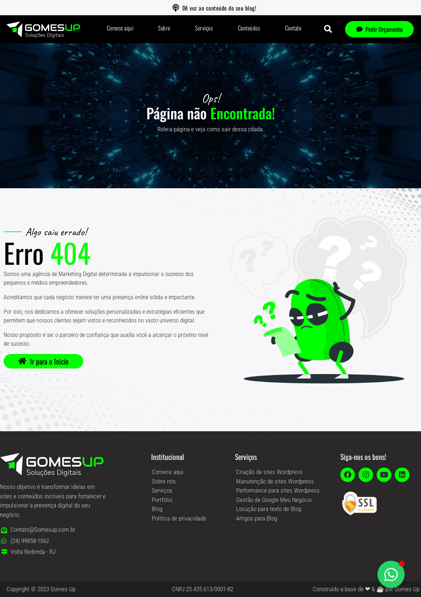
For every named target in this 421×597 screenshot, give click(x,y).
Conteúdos (249, 28)
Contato (293, 28)
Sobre (164, 28)
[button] (328, 29)
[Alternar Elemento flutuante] (391, 574)
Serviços (204, 28)
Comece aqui (120, 28)
